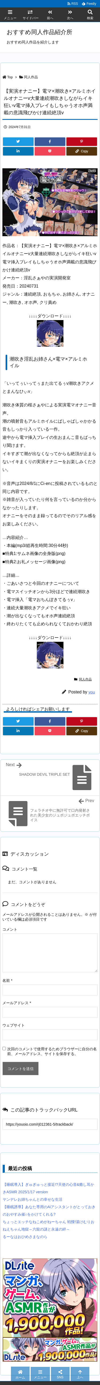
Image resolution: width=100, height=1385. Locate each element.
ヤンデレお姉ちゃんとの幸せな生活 (32, 1199)
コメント (9, 929)
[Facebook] (50, 141)
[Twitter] (18, 141)
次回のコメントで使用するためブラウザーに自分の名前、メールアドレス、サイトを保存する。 (52, 1051)
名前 (7, 980)
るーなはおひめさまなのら (25, 1237)
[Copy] (81, 151)
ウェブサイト (13, 1025)
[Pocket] (50, 151)
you (92, 692)
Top (10, 77)
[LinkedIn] (18, 151)
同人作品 (31, 77)
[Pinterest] (81, 141)
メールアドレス (16, 1003)
